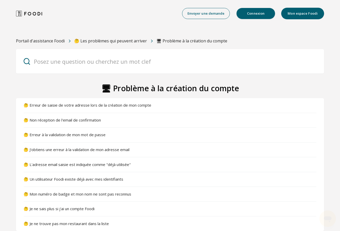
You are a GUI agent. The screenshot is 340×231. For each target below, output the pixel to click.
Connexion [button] (256, 13)
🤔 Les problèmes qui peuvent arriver (110, 41)
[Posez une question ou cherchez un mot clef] (170, 61)
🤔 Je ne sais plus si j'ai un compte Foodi (59, 208)
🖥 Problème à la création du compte (191, 41)
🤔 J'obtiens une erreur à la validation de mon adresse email (76, 149)
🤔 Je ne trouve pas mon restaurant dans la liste (66, 223)
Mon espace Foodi (303, 13)
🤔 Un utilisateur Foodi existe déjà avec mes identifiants (73, 179)
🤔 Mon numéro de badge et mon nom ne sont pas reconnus (77, 194)
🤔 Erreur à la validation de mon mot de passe (65, 134)
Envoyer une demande (206, 13)
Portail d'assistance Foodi (40, 41)
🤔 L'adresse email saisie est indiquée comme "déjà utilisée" (77, 164)
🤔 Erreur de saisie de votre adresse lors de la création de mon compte (87, 105)
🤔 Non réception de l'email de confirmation (62, 120)
